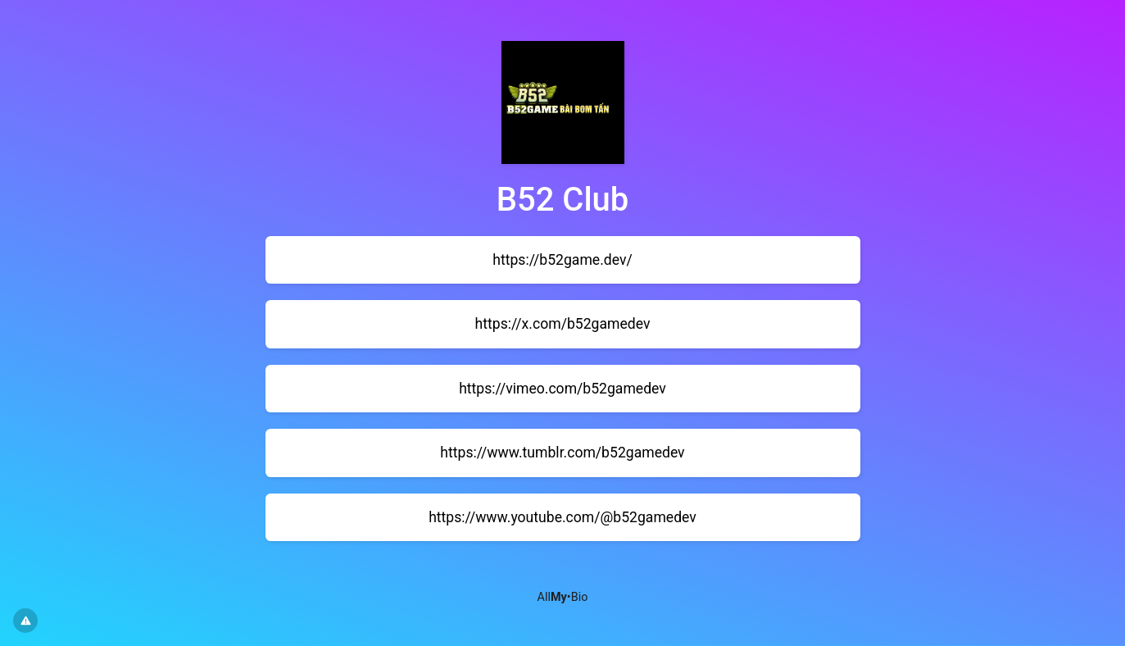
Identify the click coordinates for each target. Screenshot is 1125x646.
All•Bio (563, 597)
